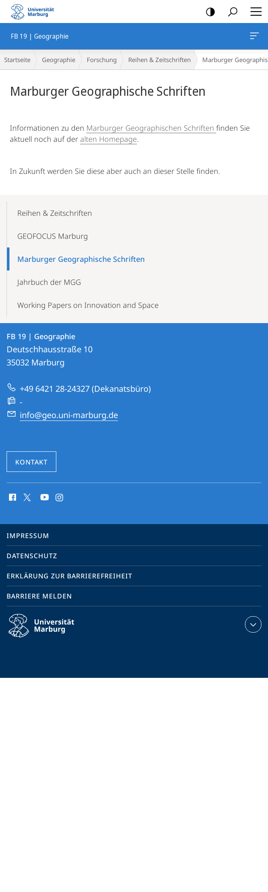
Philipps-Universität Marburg (48, 632)
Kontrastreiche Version (207, 12)
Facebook (12, 498)
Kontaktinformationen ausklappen (252, 624)
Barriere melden (39, 596)
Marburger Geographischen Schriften (151, 128)
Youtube (44, 498)
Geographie (58, 59)
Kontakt (31, 462)
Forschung (102, 59)
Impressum (28, 535)
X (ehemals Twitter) (26, 496)
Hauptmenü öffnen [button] (253, 11)
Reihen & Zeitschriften (159, 59)
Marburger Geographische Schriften (81, 259)
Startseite (17, 59)
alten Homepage (108, 139)
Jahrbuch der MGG (49, 282)
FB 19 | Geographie (253, 37)
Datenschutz (32, 555)
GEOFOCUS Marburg (52, 236)
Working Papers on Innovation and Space (88, 305)
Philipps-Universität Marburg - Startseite (35, 11)
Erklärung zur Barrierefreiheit (69, 575)
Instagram (60, 498)
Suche (230, 12)
